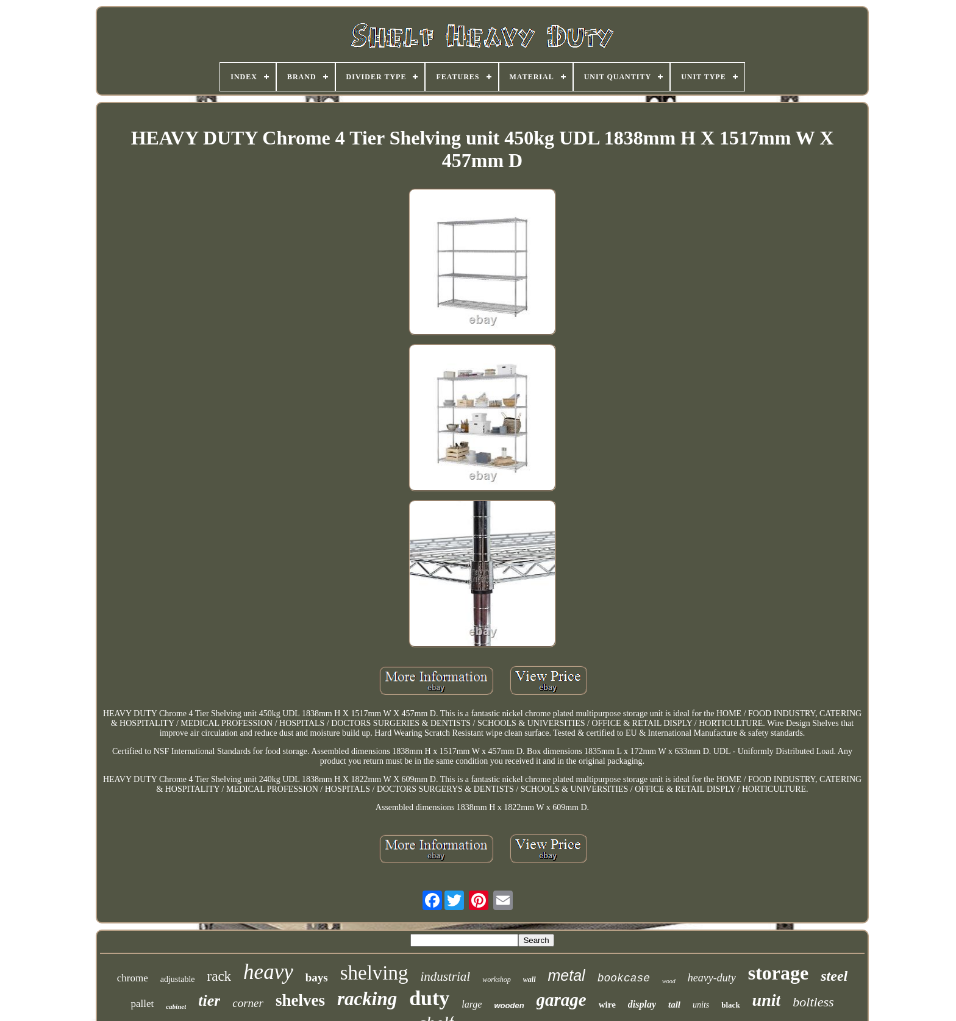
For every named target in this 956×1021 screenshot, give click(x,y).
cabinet (176, 1006)
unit (766, 1000)
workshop (496, 979)
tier (209, 1000)
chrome (132, 978)
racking (367, 998)
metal (566, 975)
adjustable (177, 979)
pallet (142, 1003)
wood (669, 981)
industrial (446, 976)
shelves (300, 1000)
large (472, 1004)
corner (247, 1003)
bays (316, 977)
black (730, 1004)
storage (778, 973)
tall (674, 1004)
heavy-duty (712, 978)
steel (834, 976)
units (701, 1004)
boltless (813, 1001)
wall (529, 979)
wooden (509, 1005)
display (642, 1004)
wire (607, 1004)
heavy (268, 972)
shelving (374, 973)
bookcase (624, 978)
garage (562, 999)
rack (219, 976)
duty (429, 998)
